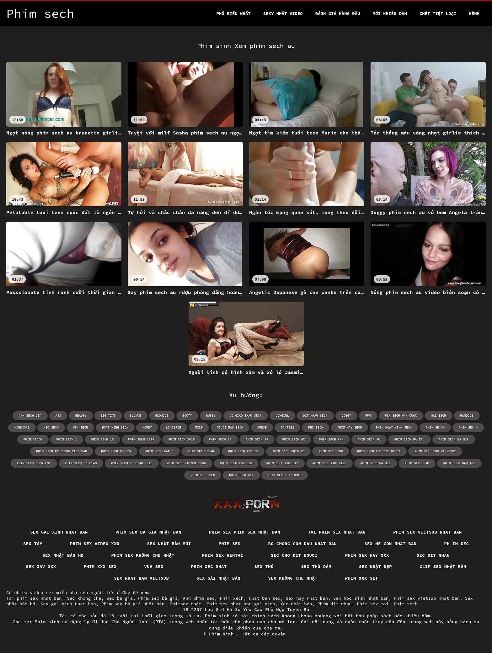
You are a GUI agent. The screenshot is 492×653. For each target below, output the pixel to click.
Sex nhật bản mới (169, 543)
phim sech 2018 (141, 439)
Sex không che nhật (293, 578)
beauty (81, 415)
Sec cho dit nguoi (294, 555)
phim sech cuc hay (282, 463)
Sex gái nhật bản (218, 578)
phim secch (33, 439)
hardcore (21, 427)
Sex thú (264, 566)
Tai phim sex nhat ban (337, 532)
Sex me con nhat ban (390, 543)
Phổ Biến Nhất (234, 13)
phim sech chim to (288, 451)
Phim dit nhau (334, 604)
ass (58, 415)
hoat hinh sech (115, 427)
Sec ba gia (119, 598)
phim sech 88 (257, 439)
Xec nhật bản (296, 604)
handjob (466, 415)
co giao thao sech (246, 415)
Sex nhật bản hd (62, 555)
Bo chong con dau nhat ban (302, 543)
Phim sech (406, 604)
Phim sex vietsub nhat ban (427, 532)
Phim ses (230, 543)
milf (199, 427)
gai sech (438, 415)
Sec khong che (84, 598)
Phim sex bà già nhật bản (148, 532)
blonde (135, 415)
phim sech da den (376, 463)
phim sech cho (330, 451)
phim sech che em (243, 451)
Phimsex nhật (185, 604)
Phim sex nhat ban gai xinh (240, 604)
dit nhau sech (315, 415)
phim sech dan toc (459, 463)
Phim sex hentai (222, 555)
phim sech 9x (293, 439)
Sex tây (32, 543)
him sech (80, 427)
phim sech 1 (66, 439)
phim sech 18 (102, 439)
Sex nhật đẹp (375, 566)
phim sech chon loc (34, 463)
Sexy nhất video (283, 13)
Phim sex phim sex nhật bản (245, 532)
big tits (108, 415)
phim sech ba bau (409, 439)
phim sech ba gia (454, 439)
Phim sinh (223, 634)
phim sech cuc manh (329, 463)
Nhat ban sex (265, 598)
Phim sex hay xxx (367, 555)
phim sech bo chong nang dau (61, 451)
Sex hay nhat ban (307, 598)
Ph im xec (456, 543)
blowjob (161, 415)
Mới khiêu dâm (390, 13)
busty (211, 415)
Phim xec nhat (209, 566)
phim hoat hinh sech (394, 427)
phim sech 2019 (181, 439)
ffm (368, 415)
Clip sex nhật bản (443, 566)
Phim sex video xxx (95, 543)
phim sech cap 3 (159, 451)
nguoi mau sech (230, 427)
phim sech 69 (220, 439)
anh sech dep (30, 415)
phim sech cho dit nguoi (378, 451)
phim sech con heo (236, 463)
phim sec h (468, 427)
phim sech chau (201, 451)
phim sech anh (331, 439)
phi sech (315, 427)
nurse (262, 427)
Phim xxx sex (100, 566)
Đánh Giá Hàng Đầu (337, 13)
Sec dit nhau (433, 555)
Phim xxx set (361, 578)
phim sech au (369, 439)
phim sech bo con (116, 451)
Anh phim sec (199, 598)
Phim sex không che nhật (142, 555)
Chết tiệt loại (438, 13)
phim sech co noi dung (186, 463)
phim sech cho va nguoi (435, 451)
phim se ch (435, 427)
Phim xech (231, 598)
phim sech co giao (81, 463)
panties (287, 427)
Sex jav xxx (41, 566)
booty (187, 415)
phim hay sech (349, 427)
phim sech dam (417, 463)
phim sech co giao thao (131, 463)
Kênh (474, 13)
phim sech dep (202, 475)
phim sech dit (241, 475)
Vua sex (153, 566)
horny (147, 427)
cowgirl (282, 415)
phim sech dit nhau (285, 475)
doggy (346, 415)
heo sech (51, 427)
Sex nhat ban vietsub (141, 578)
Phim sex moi (372, 604)
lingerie (173, 427)
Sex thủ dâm (316, 566)
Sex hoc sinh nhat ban (360, 598)
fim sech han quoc (401, 415)
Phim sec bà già (158, 598)
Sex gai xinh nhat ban (59, 532)
